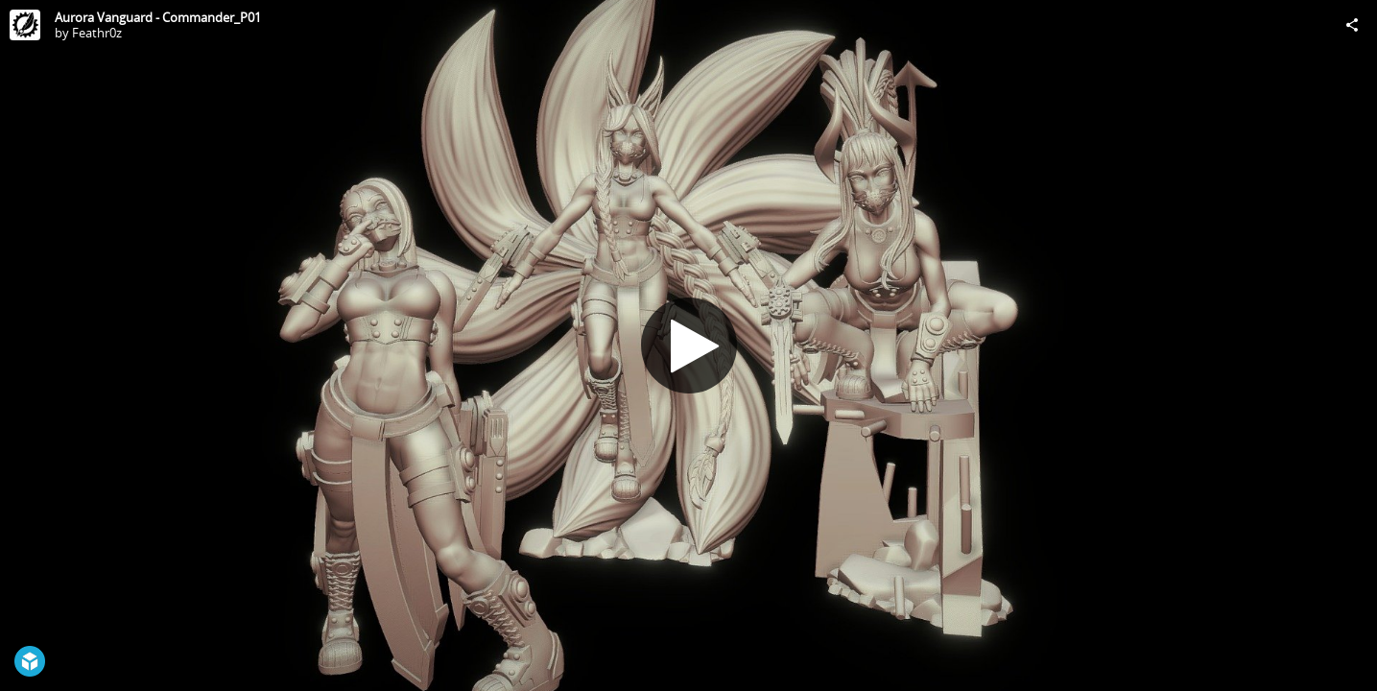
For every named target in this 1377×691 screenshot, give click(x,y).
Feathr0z (97, 32)
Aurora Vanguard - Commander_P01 (158, 17)
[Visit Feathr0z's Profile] (25, 25)
